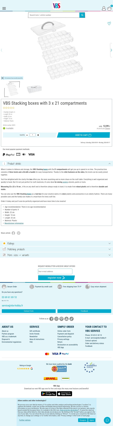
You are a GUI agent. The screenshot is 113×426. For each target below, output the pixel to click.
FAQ (31, 342)
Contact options (91, 341)
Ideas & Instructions (37, 339)
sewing (65, 182)
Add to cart (83, 135)
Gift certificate (35, 331)
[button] (3, 50)
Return (59, 342)
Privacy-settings (63, 339)
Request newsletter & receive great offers (56, 266)
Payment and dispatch (65, 334)
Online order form (63, 331)
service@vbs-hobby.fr (98, 338)
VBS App (60, 347)
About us (5, 331)
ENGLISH (56, 401)
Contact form (28, 311)
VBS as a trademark (9, 336)
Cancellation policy (64, 336)
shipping (107, 128)
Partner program (8, 334)
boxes (45, 169)
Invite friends (34, 334)
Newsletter (34, 336)
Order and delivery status (94, 343)
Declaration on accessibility (67, 345)
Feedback (84, 311)
